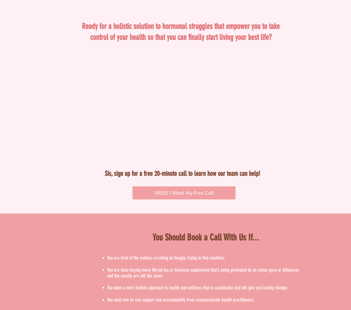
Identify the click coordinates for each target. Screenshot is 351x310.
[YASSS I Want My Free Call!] (184, 192)
